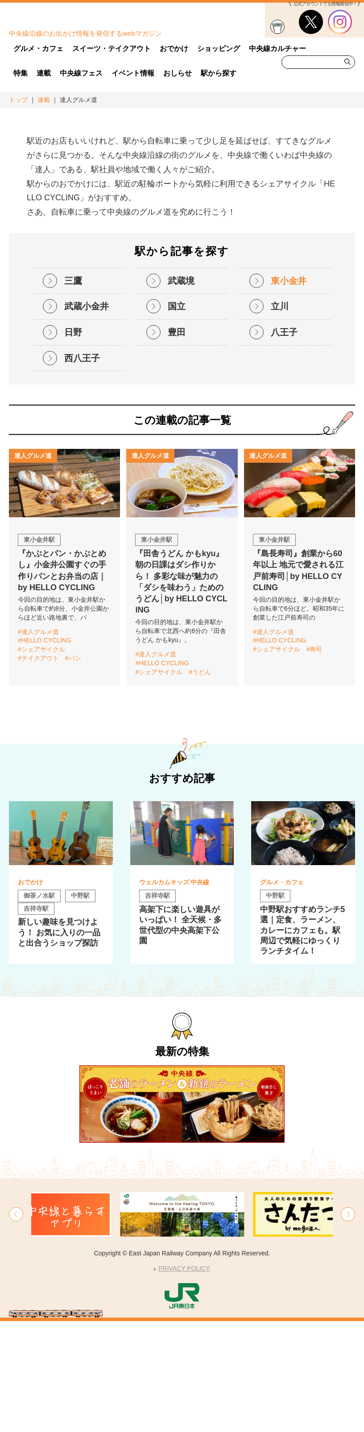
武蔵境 (181, 392)
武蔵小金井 (86, 417)
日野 (73, 443)
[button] (16, 1325)
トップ (18, 99)
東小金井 (288, 392)
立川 (280, 417)
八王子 (284, 443)
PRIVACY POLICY (184, 1379)
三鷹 (73, 392)
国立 (177, 417)
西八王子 (82, 469)
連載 (43, 99)
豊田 (177, 443)
